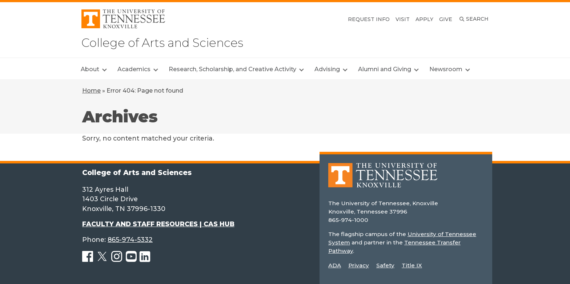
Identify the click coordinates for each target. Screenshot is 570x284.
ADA (334, 265)
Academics (133, 69)
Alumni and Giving (384, 69)
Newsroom (445, 69)
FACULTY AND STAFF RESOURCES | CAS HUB (158, 224)
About (90, 69)
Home (91, 90)
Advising (327, 69)
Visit (403, 19)
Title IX (412, 265)
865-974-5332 (130, 239)
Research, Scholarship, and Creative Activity (232, 69)
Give (445, 19)
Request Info (369, 19)
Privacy (358, 265)
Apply (424, 19)
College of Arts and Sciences (162, 42)
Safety (385, 265)
